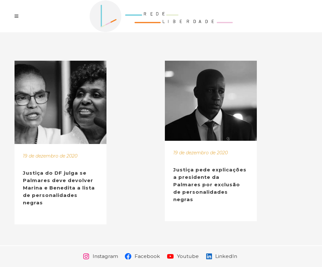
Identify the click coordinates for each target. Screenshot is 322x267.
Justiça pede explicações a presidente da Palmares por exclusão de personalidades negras (210, 184)
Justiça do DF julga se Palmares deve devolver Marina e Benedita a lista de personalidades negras (59, 188)
